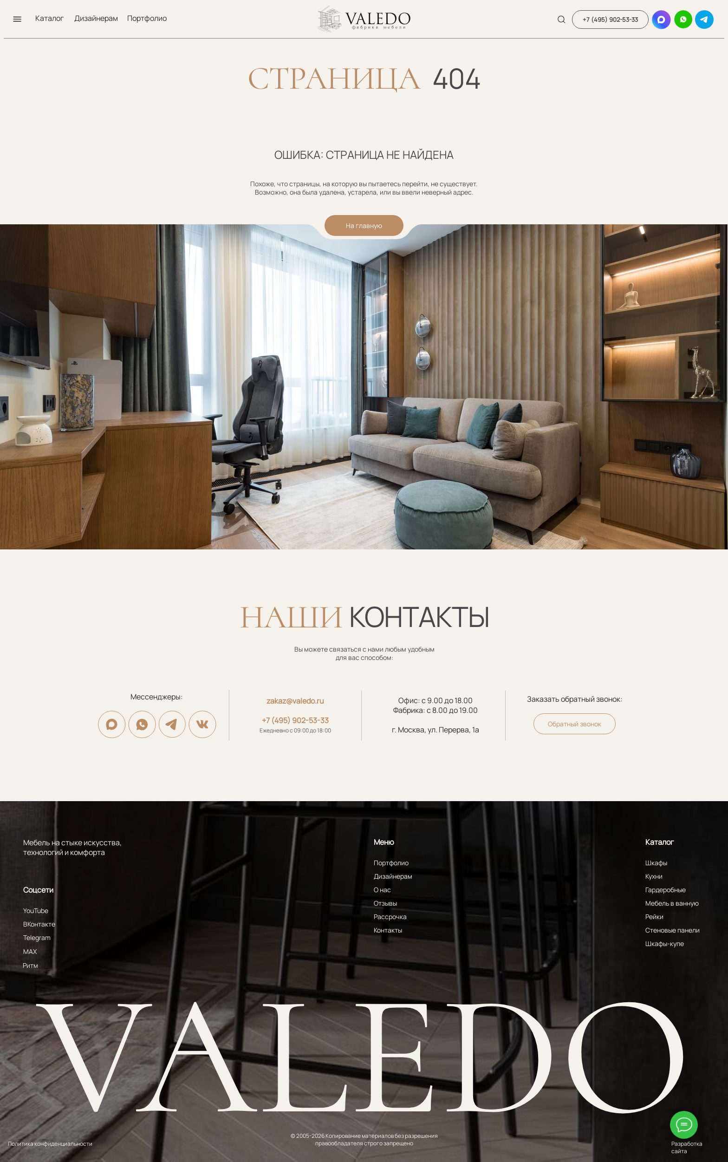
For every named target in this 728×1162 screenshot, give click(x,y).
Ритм (30, 965)
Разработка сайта (686, 1147)
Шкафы (656, 862)
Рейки (654, 916)
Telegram (37, 937)
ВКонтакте (39, 924)
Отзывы (385, 903)
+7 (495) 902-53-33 (295, 720)
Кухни (654, 876)
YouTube (35, 910)
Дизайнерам (96, 18)
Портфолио (147, 18)
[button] (17, 19)
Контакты (388, 930)
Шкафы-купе (664, 943)
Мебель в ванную (672, 903)
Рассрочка (390, 916)
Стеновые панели (672, 930)
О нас (382, 889)
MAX (30, 951)
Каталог (49, 18)
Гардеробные (665, 889)
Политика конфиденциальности (50, 1144)
